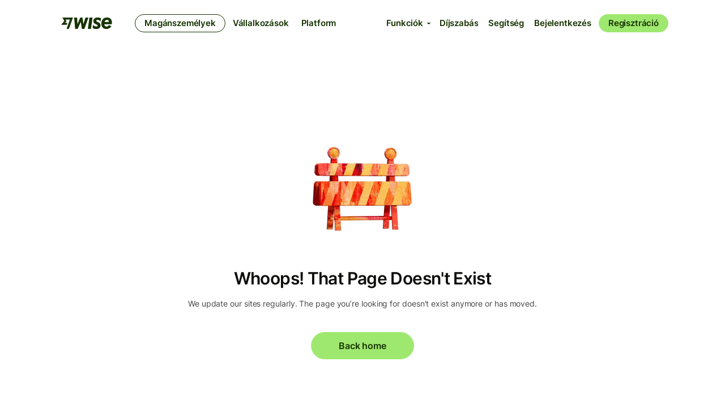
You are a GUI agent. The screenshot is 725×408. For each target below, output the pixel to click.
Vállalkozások (261, 23)
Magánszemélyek (180, 23)
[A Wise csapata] (87, 23)
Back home (362, 345)
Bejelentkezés (562, 23)
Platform (318, 23)
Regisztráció (633, 23)
